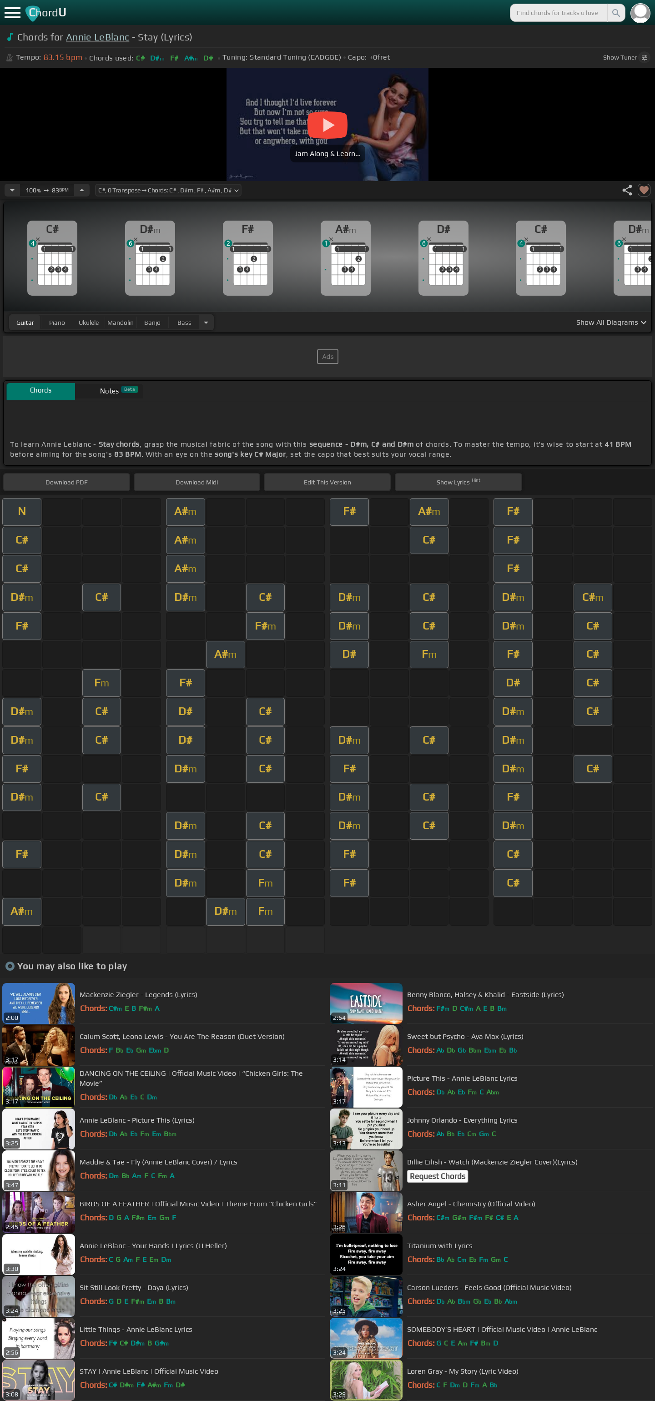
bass (184, 322)
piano (57, 322)
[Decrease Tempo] (12, 190)
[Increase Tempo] (82, 190)
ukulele (89, 322)
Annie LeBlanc (97, 37)
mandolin (120, 322)
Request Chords (437, 1176)
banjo (152, 322)
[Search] (615, 13)
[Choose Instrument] (206, 322)
